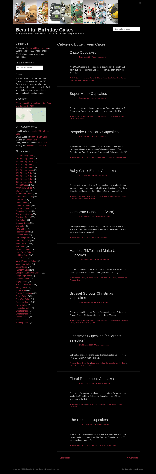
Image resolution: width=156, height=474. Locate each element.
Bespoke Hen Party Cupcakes (94, 132)
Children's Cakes (101, 78)
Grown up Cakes (76, 80)
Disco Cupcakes (83, 52)
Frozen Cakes (22, 235)
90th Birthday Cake (24, 182)
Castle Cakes (21, 202)
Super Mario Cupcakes (88, 94)
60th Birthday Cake (24, 173)
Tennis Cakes (21, 305)
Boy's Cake (76, 78)
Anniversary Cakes (24, 188)
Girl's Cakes (121, 78)
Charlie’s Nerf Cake (38, 137)
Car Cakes (20, 200)
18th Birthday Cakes (24, 159)
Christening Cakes (24, 214)
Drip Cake (20, 226)
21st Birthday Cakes (24, 161)
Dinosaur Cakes (23, 223)
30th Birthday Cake (24, 164)
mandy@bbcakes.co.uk (37, 48)
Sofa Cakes (21, 290)
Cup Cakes (112, 78)
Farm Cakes (21, 229)
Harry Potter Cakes (24, 252)
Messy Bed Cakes (24, 264)
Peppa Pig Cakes (23, 276)
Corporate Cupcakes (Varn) (92, 212)
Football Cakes (22, 232)
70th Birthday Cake (24, 176)
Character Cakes (101, 116)
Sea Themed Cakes (24, 284)
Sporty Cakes (21, 296)
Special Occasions (89, 199)
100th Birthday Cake (24, 156)
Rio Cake (43, 143)
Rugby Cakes (21, 282)
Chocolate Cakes (23, 211)
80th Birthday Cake (24, 179)
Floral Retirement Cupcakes (92, 379)
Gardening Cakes (23, 238)
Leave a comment (99, 57)
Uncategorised (22, 311)
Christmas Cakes (23, 217)
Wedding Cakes (23, 323)
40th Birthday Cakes (24, 167)
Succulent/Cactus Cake (35, 146)
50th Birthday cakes (24, 170)
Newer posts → (133, 458)
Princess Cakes (22, 279)
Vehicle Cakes (22, 320)
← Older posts (63, 458)
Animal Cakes (76, 196)
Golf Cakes (20, 246)
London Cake (31, 140)
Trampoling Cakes (24, 308)
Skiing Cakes (21, 287)
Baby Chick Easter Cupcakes (93, 171)
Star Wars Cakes (23, 299)
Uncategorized (22, 314)
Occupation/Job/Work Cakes (116, 157)
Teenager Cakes (88, 80)
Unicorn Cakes (22, 317)
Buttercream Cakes (87, 78)
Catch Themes (137, 469)
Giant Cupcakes (23, 241)
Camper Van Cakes (24, 197)
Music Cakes (21, 267)
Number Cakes (22, 270)
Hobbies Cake (100, 157)
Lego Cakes (21, 258)
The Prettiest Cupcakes (89, 420)
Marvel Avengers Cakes (26, 261)
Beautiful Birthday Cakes (45, 29)
